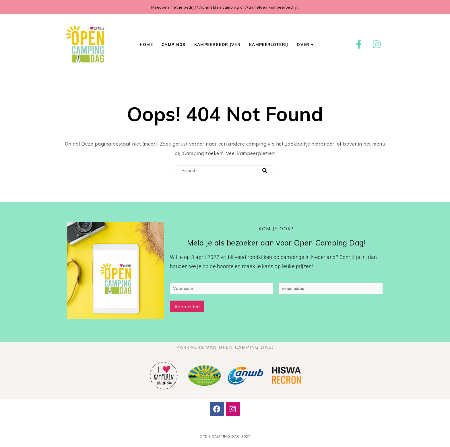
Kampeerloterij (268, 44)
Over (303, 44)
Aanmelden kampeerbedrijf (271, 7)
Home (146, 44)
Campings (174, 44)
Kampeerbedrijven (217, 44)
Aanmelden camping (219, 7)
